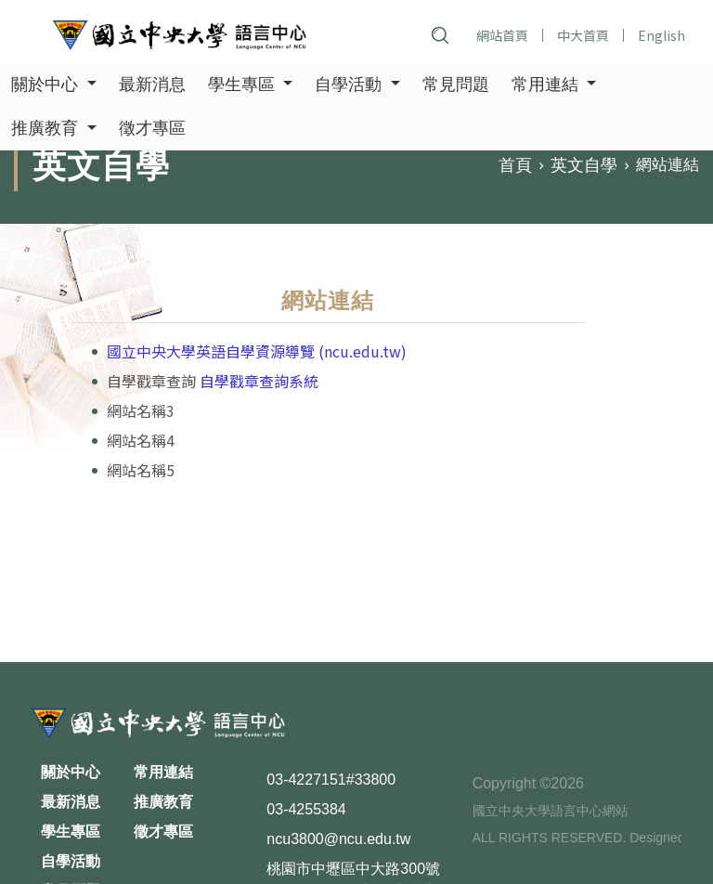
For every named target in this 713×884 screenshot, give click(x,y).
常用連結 (163, 772)
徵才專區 (152, 130)
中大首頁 (583, 35)
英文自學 (584, 166)
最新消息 (152, 85)
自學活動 (70, 861)
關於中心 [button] (47, 85)
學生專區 (70, 831)
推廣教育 (163, 802)
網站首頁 (502, 35)
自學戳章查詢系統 (259, 381)
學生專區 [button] (243, 85)
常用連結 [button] (547, 85)
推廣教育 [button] (47, 130)
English (661, 35)
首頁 (515, 166)
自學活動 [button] (350, 85)
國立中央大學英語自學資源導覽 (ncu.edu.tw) (257, 351)
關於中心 (70, 772)
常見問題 (455, 85)
